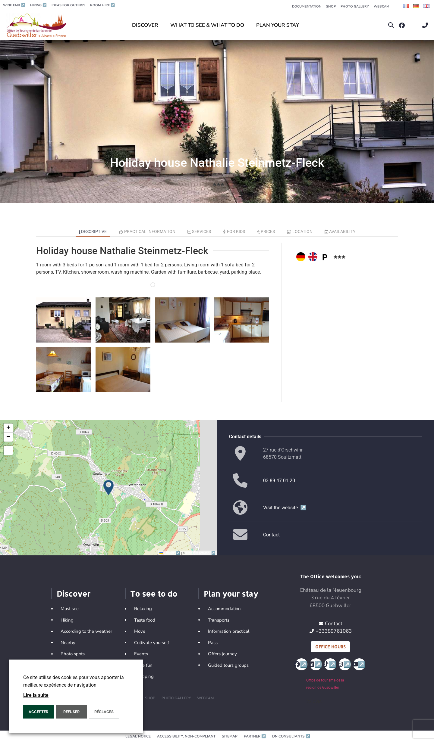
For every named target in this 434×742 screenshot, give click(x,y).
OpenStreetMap (200, 553)
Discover (73, 593)
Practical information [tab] (147, 231)
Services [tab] (199, 231)
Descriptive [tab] (93, 231)
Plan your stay (231, 593)
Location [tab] (300, 231)
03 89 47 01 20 (279, 480)
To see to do (153, 593)
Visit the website (284, 508)
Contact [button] (271, 535)
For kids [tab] (234, 231)
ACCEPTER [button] (38, 711)
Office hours (330, 646)
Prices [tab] (266, 231)
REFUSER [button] (71, 711)
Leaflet (170, 553)
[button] (391, 25)
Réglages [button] (104, 711)
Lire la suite (36, 695)
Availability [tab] (340, 231)
